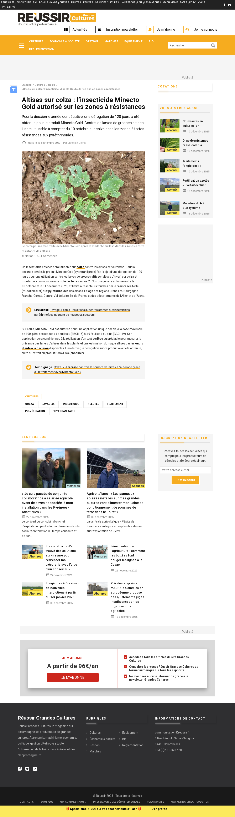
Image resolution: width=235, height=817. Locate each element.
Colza (29, 404)
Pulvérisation (35, 411)
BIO (35, 2)
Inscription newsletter (122, 29)
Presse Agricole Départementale (116, 801)
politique (23, 743)
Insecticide (71, 404)
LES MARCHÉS (152, 2)
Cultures (36, 41)
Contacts (27, 801)
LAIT (139, 2)
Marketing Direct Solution (190, 801)
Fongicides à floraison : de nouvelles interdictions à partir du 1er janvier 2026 (63, 590)
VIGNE (201, 2)
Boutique (47, 801)
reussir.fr (8, 2)
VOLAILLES (8, 7)
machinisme (54, 737)
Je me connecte (205, 29)
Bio (151, 41)
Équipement (133, 41)
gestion (35, 743)
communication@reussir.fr (172, 732)
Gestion (92, 41)
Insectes (93, 404)
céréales (61, 749)
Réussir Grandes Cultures (34, 726)
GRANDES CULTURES (107, 2)
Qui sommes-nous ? (73, 801)
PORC (192, 2)
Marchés (111, 41)
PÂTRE (183, 2)
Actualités (80, 29)
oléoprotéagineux (29, 755)
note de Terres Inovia (73, 281)
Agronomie (37, 737)
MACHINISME (170, 2)
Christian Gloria (77, 142)
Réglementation (41, 49)
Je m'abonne (166, 29)
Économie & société (64, 41)
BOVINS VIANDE (48, 2)
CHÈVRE (64, 2)
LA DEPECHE (128, 2)
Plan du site (155, 801)
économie (69, 737)
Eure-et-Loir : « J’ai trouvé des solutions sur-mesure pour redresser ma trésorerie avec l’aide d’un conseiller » (61, 557)
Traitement (115, 404)
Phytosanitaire (64, 411)
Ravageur (48, 404)
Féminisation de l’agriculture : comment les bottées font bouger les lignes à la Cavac (128, 555)
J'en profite (159, 809)
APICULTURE (24, 2)
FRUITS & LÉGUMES (82, 2)
